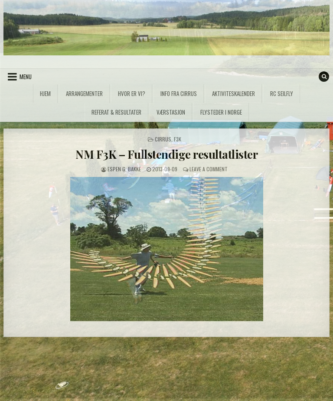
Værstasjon (171, 112)
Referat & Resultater (116, 112)
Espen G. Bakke (124, 169)
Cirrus (163, 139)
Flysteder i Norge (221, 112)
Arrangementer (84, 93)
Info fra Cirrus (178, 93)
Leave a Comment (208, 169)
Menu (26, 76)
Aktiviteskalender (233, 93)
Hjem (45, 93)
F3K (177, 139)
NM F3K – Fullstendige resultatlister (166, 154)
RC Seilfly (281, 93)
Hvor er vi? (131, 93)
